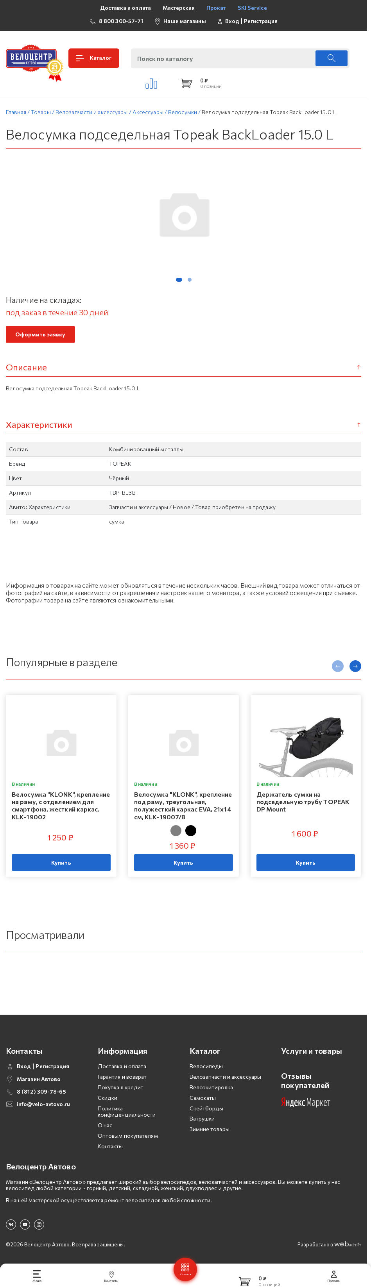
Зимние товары (209, 1129)
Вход (232, 21)
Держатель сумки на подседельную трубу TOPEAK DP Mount (303, 801)
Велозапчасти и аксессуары (226, 1076)
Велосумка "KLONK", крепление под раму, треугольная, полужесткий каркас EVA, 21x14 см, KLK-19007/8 (183, 805)
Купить (61, 862)
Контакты (110, 1146)
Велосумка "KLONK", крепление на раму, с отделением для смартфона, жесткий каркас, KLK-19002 (61, 805)
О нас (105, 1125)
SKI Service (252, 7)
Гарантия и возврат (122, 1076)
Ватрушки (202, 1118)
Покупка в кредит (121, 1087)
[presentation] (338, 666)
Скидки (108, 1097)
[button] (179, 280)
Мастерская (179, 7)
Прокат (216, 7)
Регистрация (261, 21)
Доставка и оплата (125, 7)
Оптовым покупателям (128, 1135)
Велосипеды (206, 1066)
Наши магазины (184, 21)
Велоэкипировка (211, 1087)
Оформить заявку (40, 334)
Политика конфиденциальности (127, 1111)
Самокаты (203, 1097)
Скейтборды (207, 1108)
